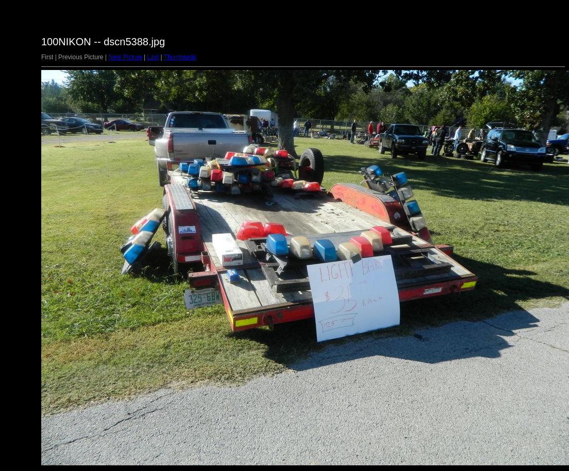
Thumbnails (180, 57)
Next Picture (125, 57)
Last (153, 57)
